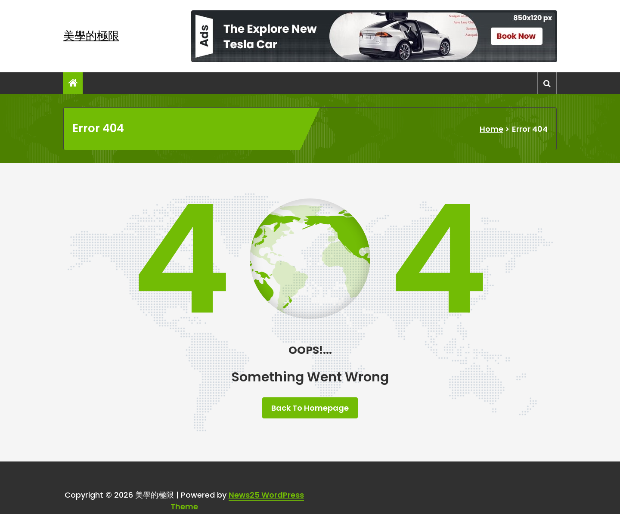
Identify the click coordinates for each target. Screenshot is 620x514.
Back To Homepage (310, 408)
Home (491, 129)
